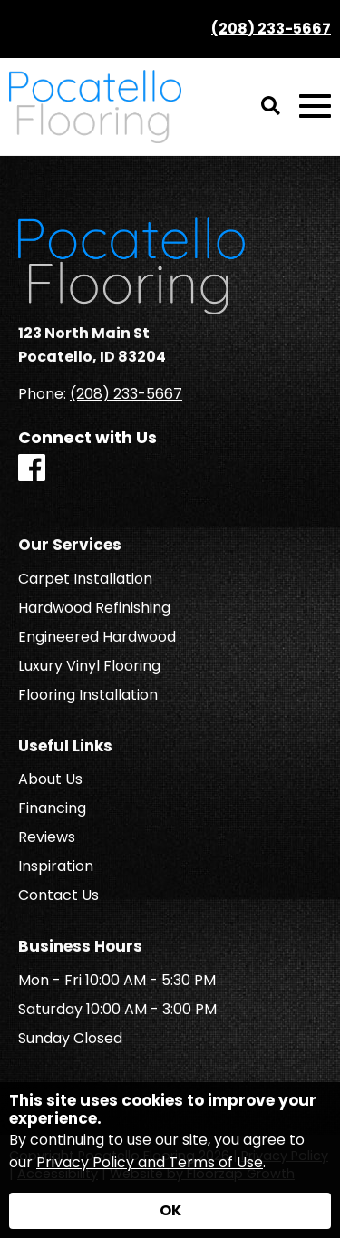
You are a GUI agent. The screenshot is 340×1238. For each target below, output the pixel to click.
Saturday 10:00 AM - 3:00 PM (117, 1009)
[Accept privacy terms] (170, 1211)
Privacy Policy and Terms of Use (149, 1162)
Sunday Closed (70, 1038)
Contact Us (58, 895)
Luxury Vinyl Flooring (89, 666)
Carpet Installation (85, 579)
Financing (52, 808)
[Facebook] (31, 469)
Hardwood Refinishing (94, 608)
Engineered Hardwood (97, 637)
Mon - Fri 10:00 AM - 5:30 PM (117, 980)
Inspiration (55, 866)
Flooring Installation (88, 695)
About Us (50, 779)
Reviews (46, 837)
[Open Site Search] (271, 107)
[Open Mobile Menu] (315, 106)
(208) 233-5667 (271, 28)
